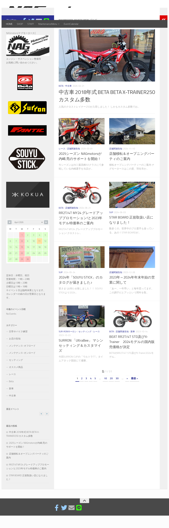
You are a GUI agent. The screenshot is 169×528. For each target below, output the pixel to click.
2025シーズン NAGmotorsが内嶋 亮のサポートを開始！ (80, 168)
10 (105, 391)
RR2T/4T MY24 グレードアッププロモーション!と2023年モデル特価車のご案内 (81, 230)
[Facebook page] (24, 33)
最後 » (134, 391)
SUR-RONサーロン (68, 343)
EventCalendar (71, 24)
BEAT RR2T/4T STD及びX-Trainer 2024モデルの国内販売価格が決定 (132, 354)
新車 (133, 343)
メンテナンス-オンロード (22, 365)
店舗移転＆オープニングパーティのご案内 (131, 168)
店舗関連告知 (73, 161)
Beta (61, 98)
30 (117, 391)
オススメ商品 (16, 379)
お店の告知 (15, 351)
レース (62, 161)
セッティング (84, 343)
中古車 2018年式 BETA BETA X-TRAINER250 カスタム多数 (107, 108)
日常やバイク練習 (18, 344)
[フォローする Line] (46, 33)
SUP (111, 224)
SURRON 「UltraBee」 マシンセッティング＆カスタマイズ (81, 358)
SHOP (20, 24)
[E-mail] (39, 33)
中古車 (68, 98)
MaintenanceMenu (47, 24)
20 (111, 391)
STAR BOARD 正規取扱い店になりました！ (131, 232)
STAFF (30, 24)
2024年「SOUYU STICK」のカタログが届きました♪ (81, 292)
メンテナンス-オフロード (22, 358)
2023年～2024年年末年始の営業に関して (132, 292)
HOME (9, 24)
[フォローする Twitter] (31, 33)
